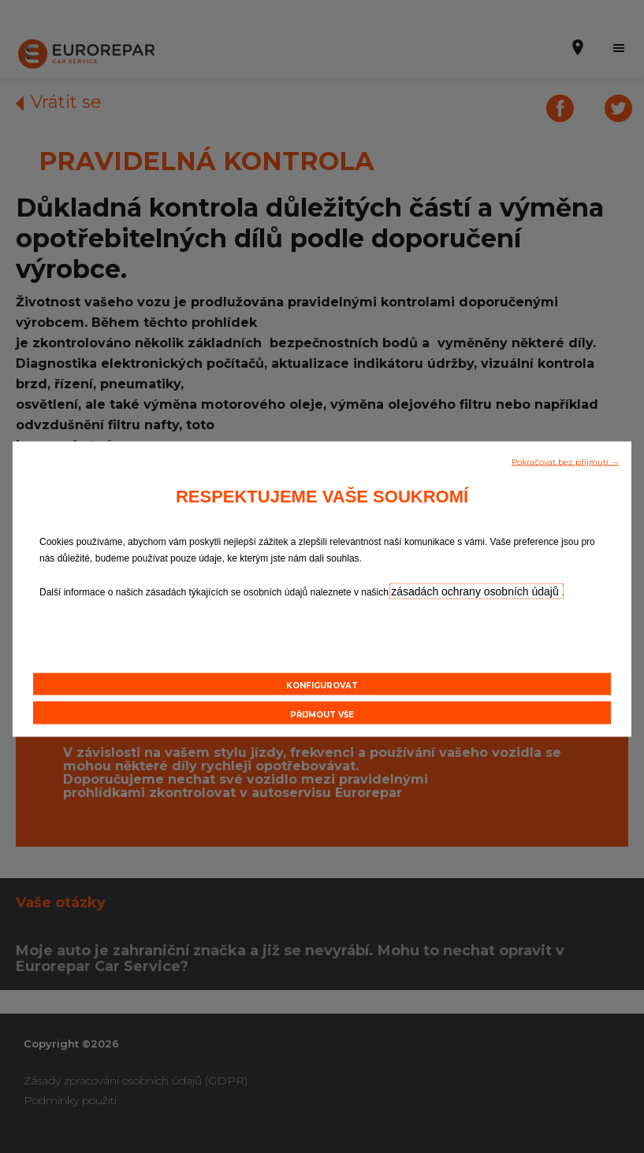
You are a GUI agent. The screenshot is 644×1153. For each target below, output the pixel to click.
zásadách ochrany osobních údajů (476, 591)
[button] (565, 460)
